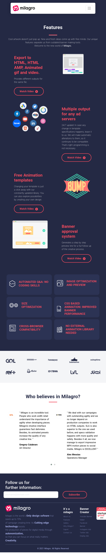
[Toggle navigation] (89, 8)
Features (67, 519)
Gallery (66, 523)
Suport (66, 532)
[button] (51, 464)
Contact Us (68, 536)
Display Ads (85, 542)
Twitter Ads (85, 539)
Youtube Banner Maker (84, 519)
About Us (67, 516)
